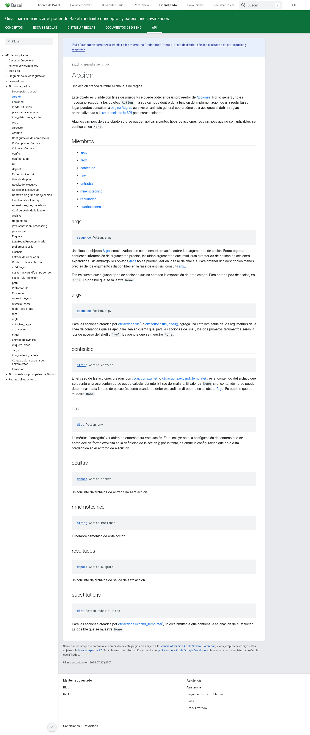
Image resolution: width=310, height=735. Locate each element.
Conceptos (14, 27)
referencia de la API (117, 113)
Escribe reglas (45, 27)
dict (80, 424)
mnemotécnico (91, 191)
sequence (84, 237)
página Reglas (121, 108)
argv (83, 160)
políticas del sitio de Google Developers (183, 650)
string (82, 365)
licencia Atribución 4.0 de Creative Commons (187, 646)
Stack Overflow (197, 708)
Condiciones (71, 726)
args (83, 152)
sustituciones (90, 207)
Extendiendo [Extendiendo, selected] (168, 5)
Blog (66, 687)
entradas (87, 183)
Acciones (204, 97)
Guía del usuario (113, 5)
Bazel (75, 64)
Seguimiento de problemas (205, 694)
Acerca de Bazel (49, 5)
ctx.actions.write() (145, 378)
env (83, 176)
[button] (29, 55)
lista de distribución (189, 45)
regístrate (78, 50)
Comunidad (195, 5)
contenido (87, 168)
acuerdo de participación (227, 45)
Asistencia (194, 687)
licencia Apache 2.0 (90, 650)
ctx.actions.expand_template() (184, 378)
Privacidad (91, 726)
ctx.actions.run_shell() (161, 324)
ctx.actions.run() (130, 324)
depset (82, 479)
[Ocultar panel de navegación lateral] (52, 727)
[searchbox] (29, 41)
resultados (88, 199)
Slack (190, 701)
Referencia (141, 5)
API (107, 64)
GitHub (296, 5)
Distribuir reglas (81, 27)
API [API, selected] (154, 27)
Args (106, 251)
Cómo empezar (81, 5)
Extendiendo (92, 64)
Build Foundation (83, 45)
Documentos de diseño (124, 27)
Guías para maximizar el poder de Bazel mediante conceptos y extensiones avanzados (87, 18)
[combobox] (260, 5)
